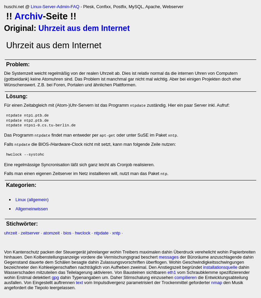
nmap (216, 282)
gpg (55, 277)
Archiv (28, 16)
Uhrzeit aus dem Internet (84, 28)
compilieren (185, 277)
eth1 (172, 272)
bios (67, 232)
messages (168, 257)
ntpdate (101, 232)
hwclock (82, 232)
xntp (116, 232)
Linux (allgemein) (32, 199)
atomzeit (51, 232)
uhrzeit (10, 232)
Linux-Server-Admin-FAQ (55, 6)
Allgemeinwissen (32, 208)
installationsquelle (220, 267)
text (79, 282)
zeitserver (30, 232)
